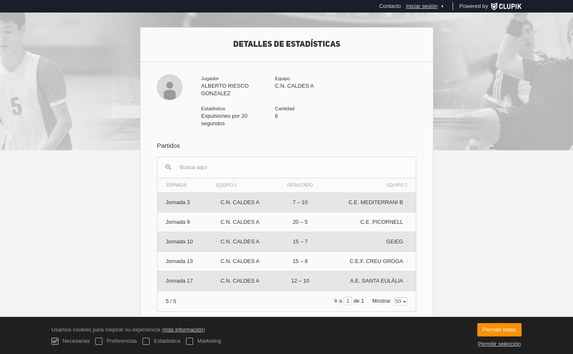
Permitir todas (499, 329)
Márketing (203, 341)
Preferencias (116, 341)
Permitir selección (499, 344)
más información (183, 329)
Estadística (161, 341)
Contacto (390, 6)
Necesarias (70, 341)
